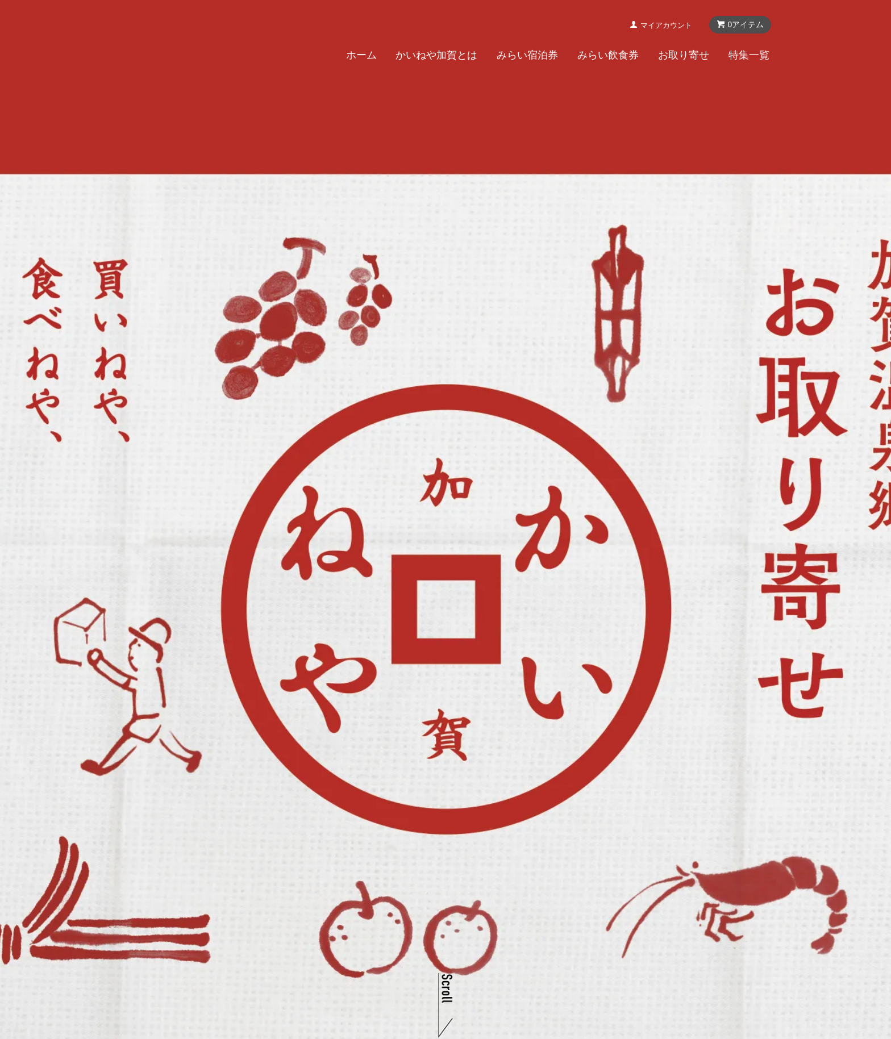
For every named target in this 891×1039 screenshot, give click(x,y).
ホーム (361, 56)
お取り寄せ (683, 56)
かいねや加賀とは (436, 56)
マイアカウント (666, 26)
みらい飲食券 (608, 56)
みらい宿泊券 (527, 56)
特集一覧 (748, 56)
